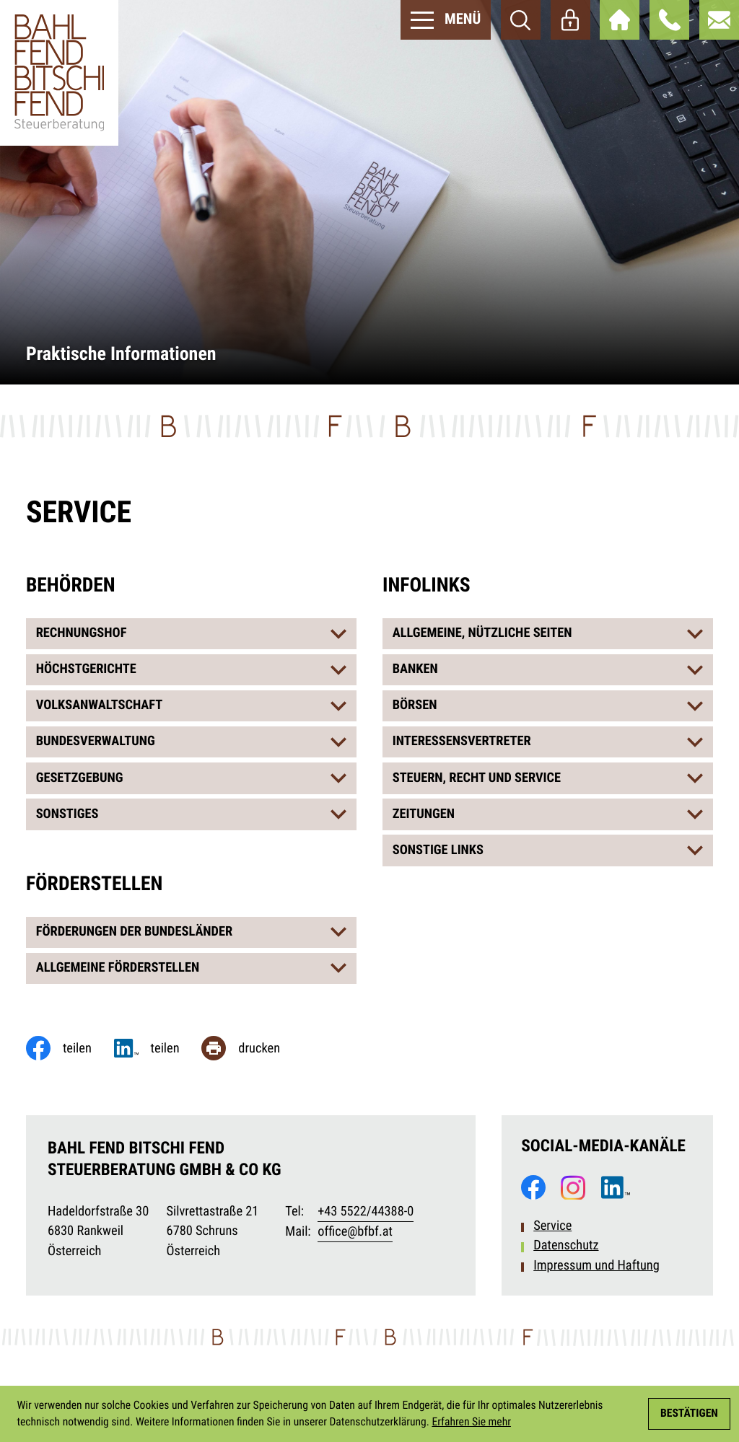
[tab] (191, 633)
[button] (669, 20)
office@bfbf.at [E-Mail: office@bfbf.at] (355, 1231)
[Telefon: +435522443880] (366, 1212)
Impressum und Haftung (596, 1265)
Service (552, 1226)
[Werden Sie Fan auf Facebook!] (533, 1187)
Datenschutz (565, 1245)
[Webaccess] (570, 20)
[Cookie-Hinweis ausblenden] (689, 1414)
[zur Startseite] (59, 73)
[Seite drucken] (251, 1048)
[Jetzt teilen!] (158, 1048)
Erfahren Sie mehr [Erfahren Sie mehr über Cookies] (471, 1421)
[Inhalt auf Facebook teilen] (70, 1048)
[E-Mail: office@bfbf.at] (719, 20)
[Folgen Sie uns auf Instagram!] (573, 1187)
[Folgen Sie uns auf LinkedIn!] (615, 1187)
